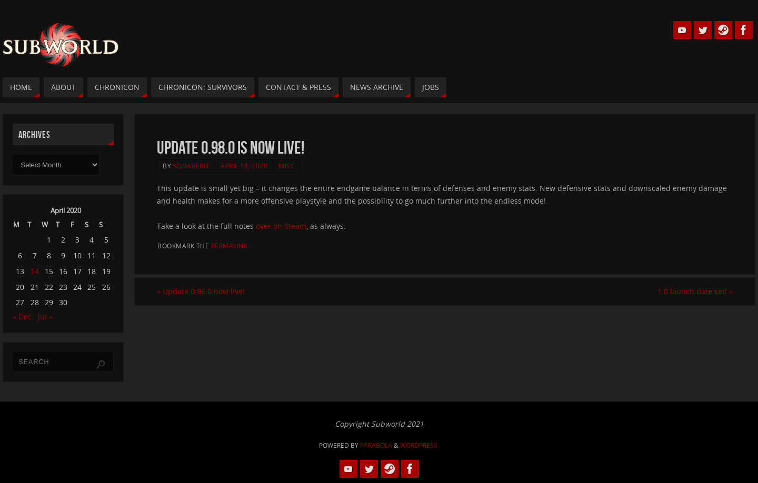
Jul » (45, 316)
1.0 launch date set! (695, 291)
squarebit (191, 166)
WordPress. (419, 445)
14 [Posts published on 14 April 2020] (35, 271)
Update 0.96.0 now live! (201, 291)
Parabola (376, 445)
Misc (286, 166)
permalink (229, 246)
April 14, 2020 (244, 166)
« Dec (22, 316)
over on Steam (281, 226)
